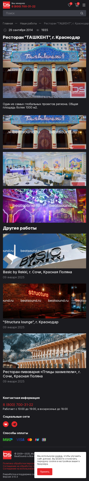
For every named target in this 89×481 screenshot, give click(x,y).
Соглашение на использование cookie (24, 468)
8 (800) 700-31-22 (23, 6)
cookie (58, 456)
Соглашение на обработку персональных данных (30, 466)
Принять (44, 471)
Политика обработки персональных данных (27, 463)
